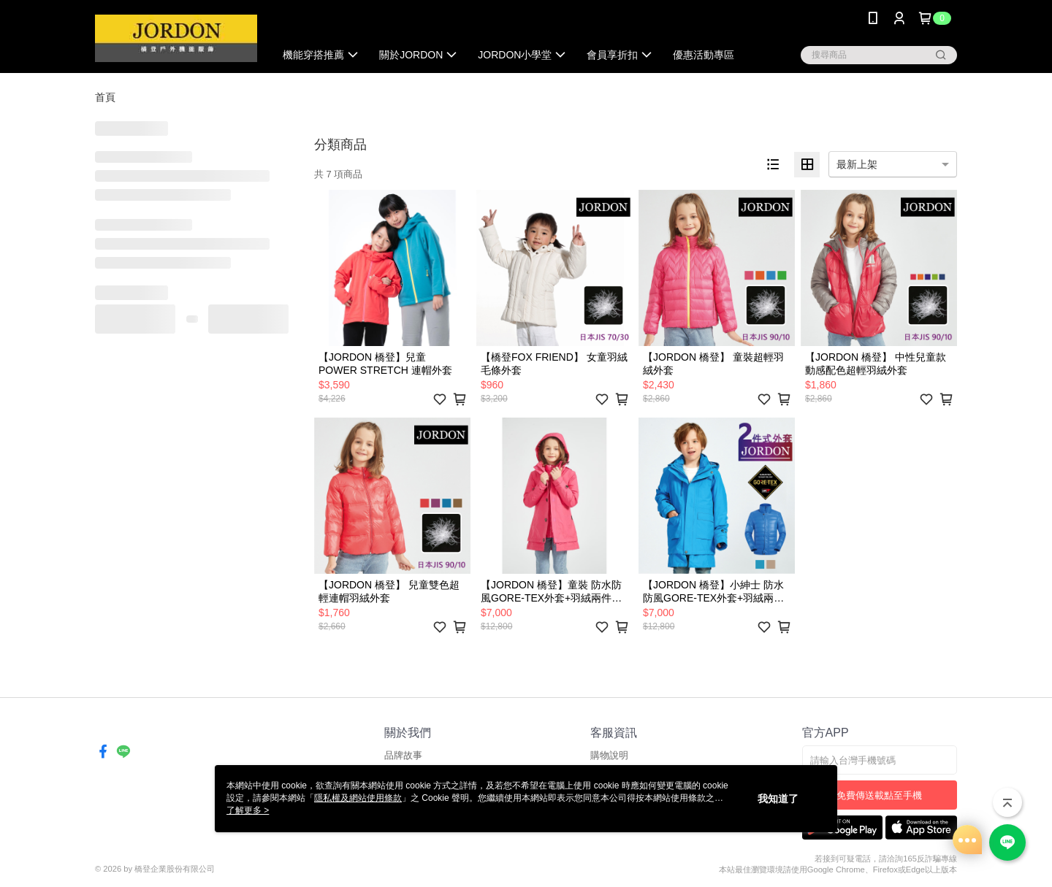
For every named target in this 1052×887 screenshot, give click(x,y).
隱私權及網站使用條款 (358, 798)
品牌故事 (403, 755)
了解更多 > (247, 810)
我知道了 (778, 799)
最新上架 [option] (856, 164)
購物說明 (609, 755)
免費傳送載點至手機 (879, 795)
